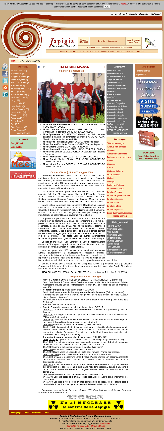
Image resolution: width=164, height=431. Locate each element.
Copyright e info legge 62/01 (78, 426)
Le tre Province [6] (18, 106)
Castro (109, 167)
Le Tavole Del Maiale (115, 127)
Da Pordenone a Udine (116, 124)
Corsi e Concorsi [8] (18, 130)
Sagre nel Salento (114, 79)
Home (114, 14)
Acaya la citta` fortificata (116, 146)
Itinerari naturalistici (114, 70)
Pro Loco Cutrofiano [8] (20, 82)
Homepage (16, 412)
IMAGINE (111, 97)
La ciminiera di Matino (115, 252)
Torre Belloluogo (113, 247)
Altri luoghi (155, 14)
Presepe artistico (113, 94)
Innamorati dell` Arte (115, 73)
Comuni (122, 14)
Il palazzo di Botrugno (115, 185)
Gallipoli (110, 178)
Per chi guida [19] (17, 91)
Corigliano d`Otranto (115, 171)
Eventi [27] (15, 124)
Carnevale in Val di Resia (117, 106)
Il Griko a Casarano (115, 241)
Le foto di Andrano (114, 192)
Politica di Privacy (114, 238)
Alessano (111, 150)
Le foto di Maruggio (114, 199)
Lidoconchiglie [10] (18, 103)
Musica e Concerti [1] (19, 97)
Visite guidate (112, 232)
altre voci (23, 133)
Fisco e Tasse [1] (17, 121)
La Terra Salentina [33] (20, 109)
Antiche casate (113, 244)
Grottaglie (111, 181)
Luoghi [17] (15, 100)
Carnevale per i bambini (116, 121)
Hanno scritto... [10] (18, 112)
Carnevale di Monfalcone (117, 118)
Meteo (26, 412)
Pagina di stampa (143, 71)
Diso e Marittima (113, 174)
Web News (36, 412)
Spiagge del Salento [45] (20, 76)
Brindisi (110, 160)
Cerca (46, 412)
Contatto (133, 14)
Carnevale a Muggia (115, 115)
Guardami (111, 91)
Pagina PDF (141, 74)
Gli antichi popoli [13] (19, 115)
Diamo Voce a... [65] (19, 127)
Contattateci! (105, 423)
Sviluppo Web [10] (18, 73)
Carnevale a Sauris (115, 109)
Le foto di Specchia (114, 209)
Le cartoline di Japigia (115, 188)
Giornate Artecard (114, 100)
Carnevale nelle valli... (115, 112)
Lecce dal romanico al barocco (119, 213)
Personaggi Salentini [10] (21, 88)
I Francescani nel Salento (117, 250)
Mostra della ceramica (116, 76)
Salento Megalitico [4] (19, 79)
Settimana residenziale (116, 85)
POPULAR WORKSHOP (117, 130)
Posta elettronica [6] (18, 85)
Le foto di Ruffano (114, 206)
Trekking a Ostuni (114, 226)
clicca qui (124, 4)
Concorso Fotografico (115, 103)
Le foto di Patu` (113, 202)
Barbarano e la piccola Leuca (118, 157)
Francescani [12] (17, 118)
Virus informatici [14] (19, 70)
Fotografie (143, 14)
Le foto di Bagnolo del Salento (119, 195)
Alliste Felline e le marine (117, 153)
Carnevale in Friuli (114, 82)
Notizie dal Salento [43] (20, 94)
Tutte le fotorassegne (115, 143)
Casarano (111, 164)
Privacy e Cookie (98, 426)
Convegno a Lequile (115, 229)
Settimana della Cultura (116, 88)
